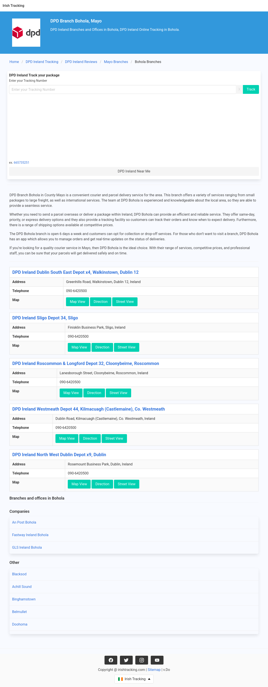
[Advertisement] (134, 127)
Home (14, 62)
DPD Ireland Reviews (81, 62)
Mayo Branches (116, 62)
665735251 (21, 162)
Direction (101, 302)
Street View (125, 302)
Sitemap (154, 670)
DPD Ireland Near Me (134, 171)
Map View (77, 302)
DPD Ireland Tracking (42, 62)
